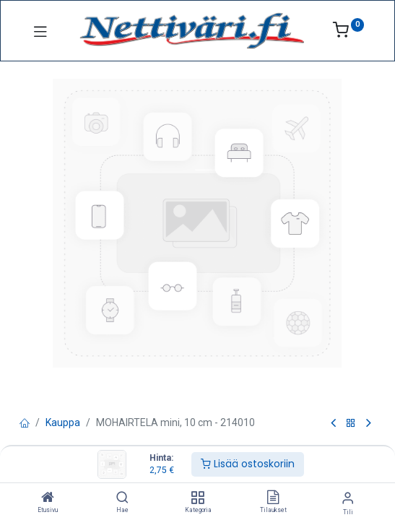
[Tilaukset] (273, 498)
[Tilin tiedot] (348, 498)
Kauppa (62, 422)
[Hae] (122, 498)
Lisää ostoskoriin (248, 463)
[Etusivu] (47, 498)
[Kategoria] (197, 498)
